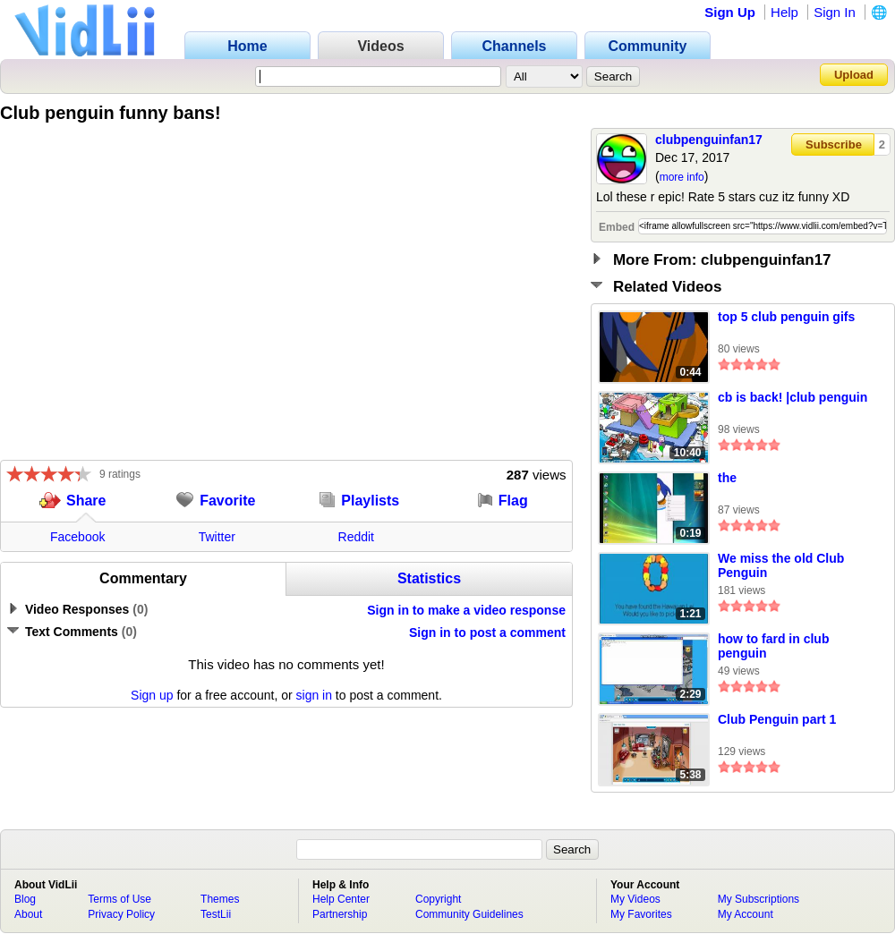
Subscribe (834, 144)
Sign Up (729, 12)
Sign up (152, 695)
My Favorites (641, 914)
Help (784, 12)
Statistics (429, 578)
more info (682, 177)
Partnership (339, 914)
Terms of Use (119, 899)
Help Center (341, 899)
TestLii (215, 914)
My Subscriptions (758, 899)
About (28, 914)
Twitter (217, 537)
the (727, 478)
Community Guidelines (469, 914)
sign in (314, 695)
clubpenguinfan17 (709, 139)
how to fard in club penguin (773, 646)
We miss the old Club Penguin (781, 565)
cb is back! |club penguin (792, 397)
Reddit (356, 537)
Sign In (835, 12)
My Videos (635, 899)
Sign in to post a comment (487, 632)
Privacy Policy (121, 914)
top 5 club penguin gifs (786, 317)
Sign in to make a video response (466, 610)
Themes (219, 899)
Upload (854, 74)
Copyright (438, 899)
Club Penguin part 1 (777, 719)
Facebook (77, 537)
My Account (745, 914)
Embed (617, 227)
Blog (25, 899)
